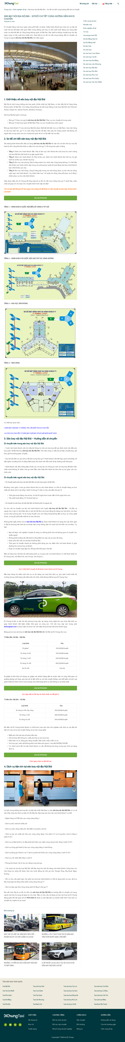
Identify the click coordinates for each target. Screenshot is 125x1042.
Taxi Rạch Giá (37, 1004)
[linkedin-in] (16, 1024)
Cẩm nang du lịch (89, 21)
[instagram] (20, 1024)
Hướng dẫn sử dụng (108, 1019)
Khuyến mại (87, 24)
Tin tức (85, 32)
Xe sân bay (87, 50)
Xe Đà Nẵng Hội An (90, 39)
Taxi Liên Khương (38, 999)
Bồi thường (81, 1024)
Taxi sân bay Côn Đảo (101, 986)
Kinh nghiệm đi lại (89, 28)
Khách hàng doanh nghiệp (62, 1028)
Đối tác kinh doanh (59, 1019)
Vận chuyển (81, 1019)
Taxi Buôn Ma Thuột (100, 1004)
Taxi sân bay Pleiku (100, 999)
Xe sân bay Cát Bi (89, 57)
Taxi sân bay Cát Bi (70, 1004)
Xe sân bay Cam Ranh (91, 53)
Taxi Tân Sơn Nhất (8, 991)
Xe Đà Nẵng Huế (89, 42)
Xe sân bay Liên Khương (92, 64)
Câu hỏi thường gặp (108, 1024)
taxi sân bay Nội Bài (33, 522)
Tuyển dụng (32, 1028)
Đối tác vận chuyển (59, 1024)
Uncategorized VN (90, 35)
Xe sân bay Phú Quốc (91, 78)
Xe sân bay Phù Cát (90, 75)
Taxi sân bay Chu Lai (70, 986)
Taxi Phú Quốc (7, 995)
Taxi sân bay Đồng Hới (71, 995)
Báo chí (31, 1024)
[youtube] (11, 1024)
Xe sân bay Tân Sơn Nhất (92, 82)
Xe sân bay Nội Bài (90, 68)
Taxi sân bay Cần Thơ (101, 995)
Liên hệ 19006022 (40, 198)
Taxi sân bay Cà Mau (101, 991)
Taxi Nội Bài (6, 986)
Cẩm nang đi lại (106, 1028)
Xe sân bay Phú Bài (90, 71)
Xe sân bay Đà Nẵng (90, 60)
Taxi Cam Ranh (38, 991)
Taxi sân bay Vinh (38, 986)
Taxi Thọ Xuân (37, 995)
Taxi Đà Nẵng (6, 999)
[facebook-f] (6, 1024)
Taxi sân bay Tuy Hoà (70, 991)
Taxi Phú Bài (6, 1004)
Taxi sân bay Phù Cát (70, 999)
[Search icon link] (118, 4)
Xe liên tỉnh (87, 46)
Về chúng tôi (32, 1019)
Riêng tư (80, 1028)
